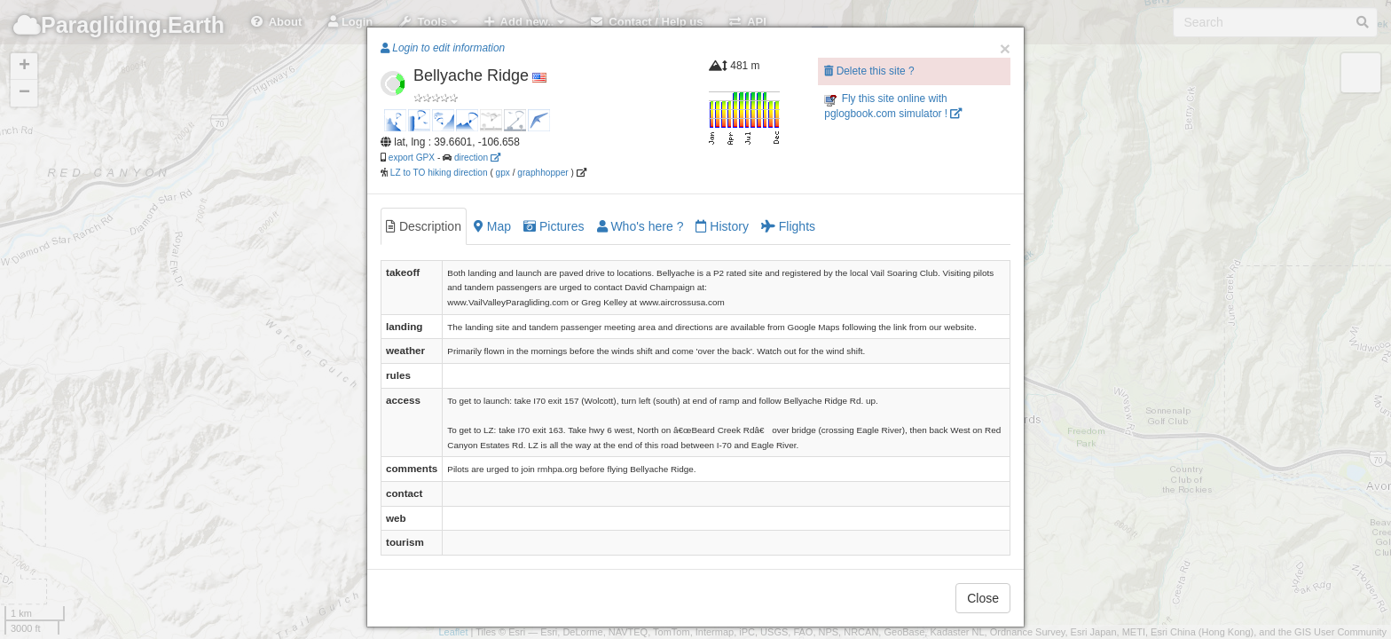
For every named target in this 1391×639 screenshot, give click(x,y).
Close (983, 598)
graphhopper (542, 173)
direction (477, 157)
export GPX (412, 157)
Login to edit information (443, 48)
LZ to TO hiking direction (438, 173)
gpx (503, 173)
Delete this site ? (869, 71)
